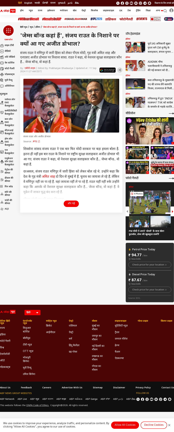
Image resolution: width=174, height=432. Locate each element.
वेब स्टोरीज (7, 63)
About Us (5, 388)
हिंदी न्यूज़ (23, 27)
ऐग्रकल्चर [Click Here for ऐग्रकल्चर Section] (119, 358)
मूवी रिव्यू (6, 80)
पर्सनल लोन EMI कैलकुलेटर (7, 102)
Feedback (26, 388)
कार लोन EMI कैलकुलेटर (7, 122)
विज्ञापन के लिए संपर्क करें (164, 3)
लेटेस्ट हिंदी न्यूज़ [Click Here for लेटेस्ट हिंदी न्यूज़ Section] (5, 322)
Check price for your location (149, 264)
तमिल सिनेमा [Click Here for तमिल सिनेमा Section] (29, 374)
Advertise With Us (72, 388)
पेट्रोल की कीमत (6, 171)
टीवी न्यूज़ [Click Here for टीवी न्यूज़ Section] (27, 345)
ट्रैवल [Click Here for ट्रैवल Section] (117, 332)
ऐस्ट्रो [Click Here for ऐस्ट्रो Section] (71, 321)
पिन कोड (6, 187)
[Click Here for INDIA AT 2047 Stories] (169, 19)
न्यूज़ (31, 10)
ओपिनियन (7, 86)
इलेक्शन (51, 10)
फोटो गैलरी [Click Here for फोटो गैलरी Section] (5, 341)
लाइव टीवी (7, 46)
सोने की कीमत (6, 194)
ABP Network (7, 399)
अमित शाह (48, 177)
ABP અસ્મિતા (75, 399)
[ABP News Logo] (8, 11)
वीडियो (5, 51)
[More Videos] (171, 113)
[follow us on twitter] (118, 3)
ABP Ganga (91, 399)
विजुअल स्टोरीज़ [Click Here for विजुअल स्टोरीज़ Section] (27, 329)
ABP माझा (61, 399)
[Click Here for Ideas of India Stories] (155, 19)
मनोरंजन (64, 10)
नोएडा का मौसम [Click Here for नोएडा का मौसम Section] (96, 368)
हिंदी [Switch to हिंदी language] (20, 3)
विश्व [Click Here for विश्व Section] (2, 348)
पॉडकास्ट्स (7, 75)
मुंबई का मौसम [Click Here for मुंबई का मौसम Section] (96, 327)
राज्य (40, 10)
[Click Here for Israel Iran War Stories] (76, 19)
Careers (46, 388)
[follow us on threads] (127, 3)
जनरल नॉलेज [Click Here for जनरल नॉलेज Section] (121, 339)
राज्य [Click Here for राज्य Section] (2, 328)
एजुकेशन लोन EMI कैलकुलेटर (7, 161)
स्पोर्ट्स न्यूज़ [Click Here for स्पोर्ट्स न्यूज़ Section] (51, 321)
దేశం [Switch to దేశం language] (77, 3)
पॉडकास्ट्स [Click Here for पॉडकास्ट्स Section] (5, 367)
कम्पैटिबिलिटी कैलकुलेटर (8, 112)
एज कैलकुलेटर (7, 152)
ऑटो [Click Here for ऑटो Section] (2, 360)
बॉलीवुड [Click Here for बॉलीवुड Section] (26, 338)
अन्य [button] (159, 10)
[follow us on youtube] (131, 3)
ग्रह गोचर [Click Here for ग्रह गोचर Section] (73, 352)
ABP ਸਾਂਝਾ (105, 399)
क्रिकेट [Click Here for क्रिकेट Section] (49, 326)
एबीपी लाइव (30, 68)
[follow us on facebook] (122, 3)
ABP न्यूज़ (34, 399)
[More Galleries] (171, 178)
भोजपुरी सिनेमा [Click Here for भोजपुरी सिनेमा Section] (26, 359)
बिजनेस (94, 10)
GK (120, 10)
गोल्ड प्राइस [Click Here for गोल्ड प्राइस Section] (143, 321)
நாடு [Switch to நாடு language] (70, 3)
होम (22, 10)
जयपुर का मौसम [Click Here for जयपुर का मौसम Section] (96, 337)
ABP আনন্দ (47, 399)
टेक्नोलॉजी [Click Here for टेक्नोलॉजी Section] (5, 354)
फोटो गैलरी (7, 69)
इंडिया (37, 27)
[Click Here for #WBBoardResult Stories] (28, 19)
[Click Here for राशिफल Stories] (110, 19)
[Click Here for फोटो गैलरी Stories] (126, 18)
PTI (36, 141)
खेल (74, 10)
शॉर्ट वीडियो (7, 57)
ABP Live (22, 399)
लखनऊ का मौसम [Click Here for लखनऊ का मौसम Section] (97, 358)
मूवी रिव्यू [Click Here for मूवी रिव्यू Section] (27, 368)
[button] (8, 33)
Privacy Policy (143, 388)
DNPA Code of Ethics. (37, 405)
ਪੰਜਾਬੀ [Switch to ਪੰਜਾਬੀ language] (45, 3)
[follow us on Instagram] (136, 3)
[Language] (32, 312)
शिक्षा (148, 10)
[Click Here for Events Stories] (141, 19)
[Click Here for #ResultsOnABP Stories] (51, 19)
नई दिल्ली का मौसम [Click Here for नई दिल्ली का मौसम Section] (98, 348)
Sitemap (98, 388)
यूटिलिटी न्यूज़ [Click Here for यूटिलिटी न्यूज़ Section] (121, 326)
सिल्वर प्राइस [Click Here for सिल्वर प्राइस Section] (166, 321)
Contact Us (167, 388)
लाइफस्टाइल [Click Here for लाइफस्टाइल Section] (120, 321)
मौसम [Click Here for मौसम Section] (94, 321)
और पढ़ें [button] (71, 203)
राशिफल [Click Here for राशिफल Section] (73, 326)
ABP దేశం (130, 399)
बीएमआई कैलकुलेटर (7, 132)
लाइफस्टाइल (108, 10)
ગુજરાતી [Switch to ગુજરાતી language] (61, 3)
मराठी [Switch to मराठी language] (37, 3)
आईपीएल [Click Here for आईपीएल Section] (50, 332)
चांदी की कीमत (6, 202)
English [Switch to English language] (28, 3)
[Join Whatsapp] (149, 3)
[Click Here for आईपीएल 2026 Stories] (96, 19)
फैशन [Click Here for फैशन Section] (117, 352)
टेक (129, 10)
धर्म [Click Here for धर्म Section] (70, 339)
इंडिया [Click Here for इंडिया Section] (3, 334)
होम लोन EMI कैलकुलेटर (7, 142)
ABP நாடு (118, 399)
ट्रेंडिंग (138, 10)
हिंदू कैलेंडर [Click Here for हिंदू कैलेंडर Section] (74, 345)
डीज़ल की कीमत (6, 180)
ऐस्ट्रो (84, 10)
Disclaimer (119, 388)
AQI (4, 209)
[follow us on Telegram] (145, 3)
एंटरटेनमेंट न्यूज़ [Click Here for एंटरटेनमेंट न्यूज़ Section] (27, 322)
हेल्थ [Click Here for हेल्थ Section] (117, 345)
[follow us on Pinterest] (140, 3)
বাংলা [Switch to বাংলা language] (52, 3)
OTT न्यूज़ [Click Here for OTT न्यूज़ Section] (28, 351)
